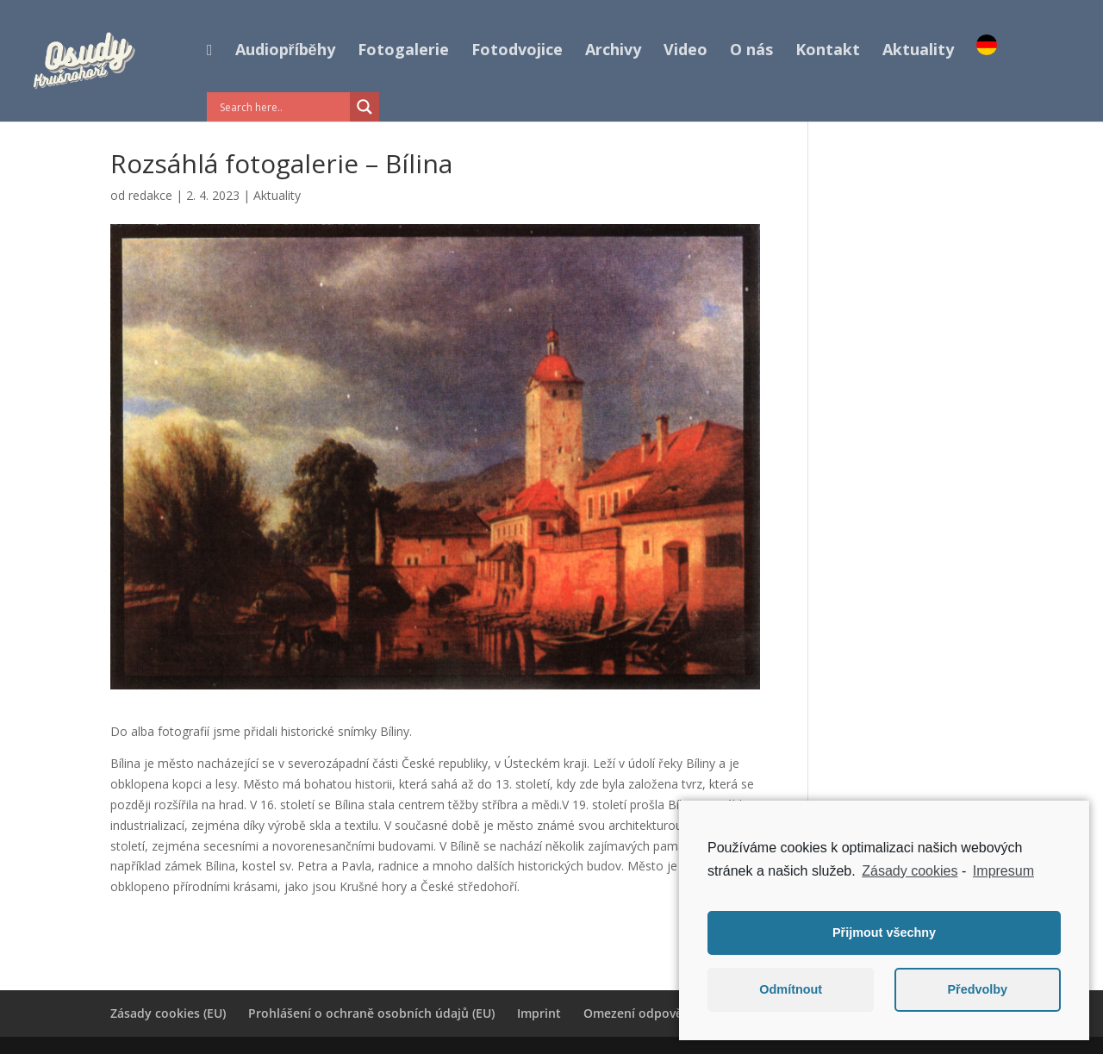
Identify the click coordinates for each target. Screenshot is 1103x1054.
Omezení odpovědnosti (651, 1013)
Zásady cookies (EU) (168, 1013)
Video (685, 51)
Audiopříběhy (285, 51)
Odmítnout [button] (790, 989)
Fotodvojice (517, 51)
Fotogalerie (403, 51)
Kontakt (827, 51)
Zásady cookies (909, 871)
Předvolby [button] (977, 989)
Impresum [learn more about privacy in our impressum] (1003, 871)
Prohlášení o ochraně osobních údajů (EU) (371, 1013)
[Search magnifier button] (364, 107)
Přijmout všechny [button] (884, 932)
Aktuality (918, 51)
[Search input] (283, 107)
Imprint (539, 1013)
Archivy (613, 51)
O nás (751, 51)
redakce (150, 195)
